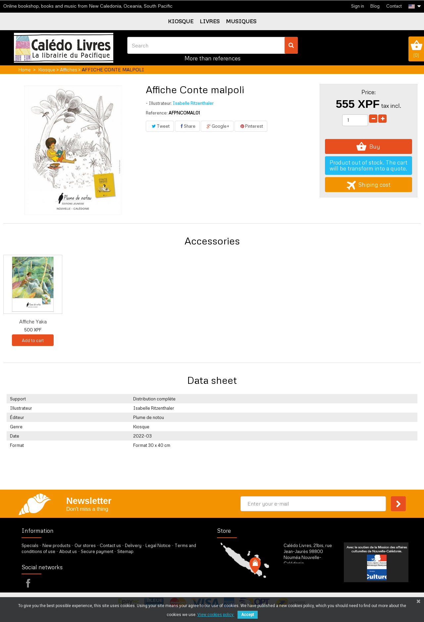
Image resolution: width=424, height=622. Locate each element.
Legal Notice (158, 545)
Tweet (160, 126)
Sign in (357, 6)
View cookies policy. (215, 614)
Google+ (217, 126)
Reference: (157, 112)
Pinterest (251, 126)
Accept (247, 614)
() (416, 49)
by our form (312, 580)
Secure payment (97, 551)
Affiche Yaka (295, 321)
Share (187, 126)
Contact (394, 6)
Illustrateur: (159, 103)
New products (56, 545)
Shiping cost (368, 184)
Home (24, 69)
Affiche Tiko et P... (229, 321)
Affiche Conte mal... (164, 321)
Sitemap (125, 551)
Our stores (85, 545)
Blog (375, 6)
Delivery (133, 545)
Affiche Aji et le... (98, 321)
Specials (30, 545)
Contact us (110, 545)
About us (68, 551)
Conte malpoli (33, 321)
